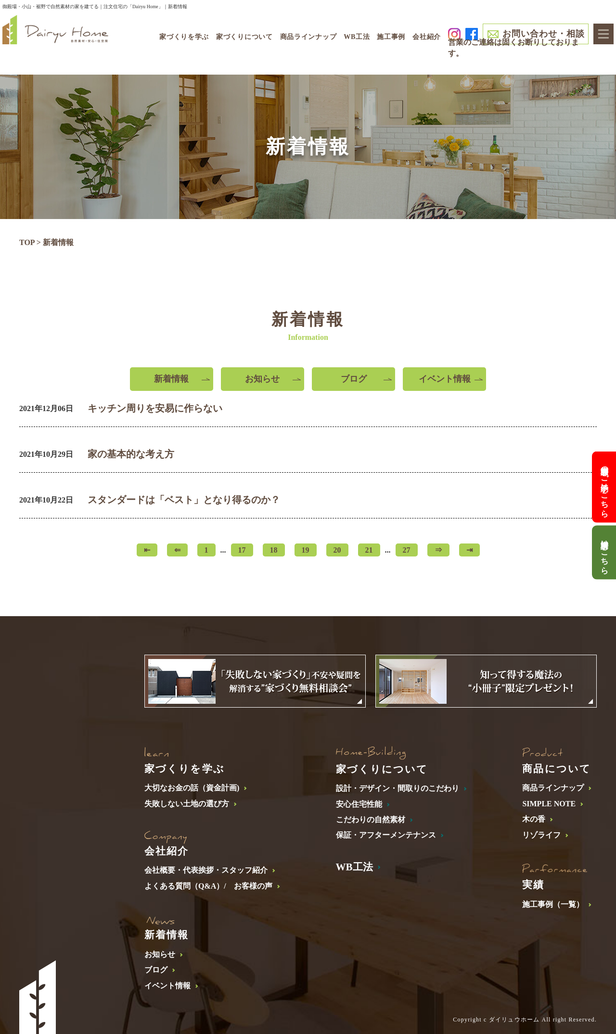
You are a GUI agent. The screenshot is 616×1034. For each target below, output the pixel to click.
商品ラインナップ (553, 788)
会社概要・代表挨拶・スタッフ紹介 (206, 870)
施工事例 (391, 36)
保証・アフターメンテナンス (386, 835)
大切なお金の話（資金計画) (191, 788)
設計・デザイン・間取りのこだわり (397, 788)
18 (274, 550)
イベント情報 (445, 379)
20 (337, 550)
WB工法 (357, 36)
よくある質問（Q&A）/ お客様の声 (208, 886)
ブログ (354, 379)
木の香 (533, 819)
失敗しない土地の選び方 (186, 804)
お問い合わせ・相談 (543, 34)
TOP (27, 242)
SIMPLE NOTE (549, 804)
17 (242, 550)
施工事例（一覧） (553, 904)
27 (407, 550)
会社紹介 (426, 36)
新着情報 (171, 379)
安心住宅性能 (359, 804)
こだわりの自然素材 (370, 819)
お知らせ (262, 379)
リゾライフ (541, 835)
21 (369, 550)
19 (305, 550)
